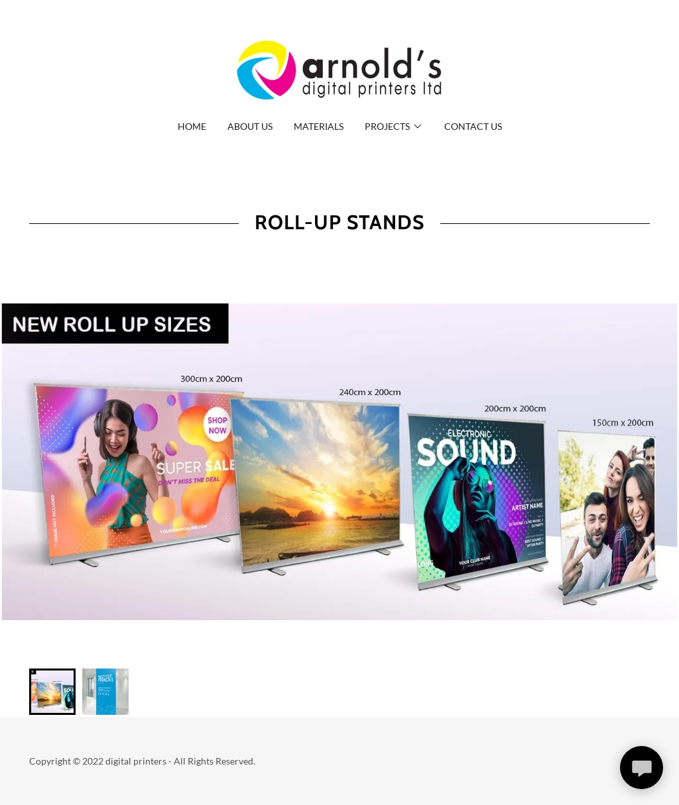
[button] (394, 126)
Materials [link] (318, 126)
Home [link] (192, 126)
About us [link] (250, 126)
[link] (339, 68)
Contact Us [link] (473, 126)
